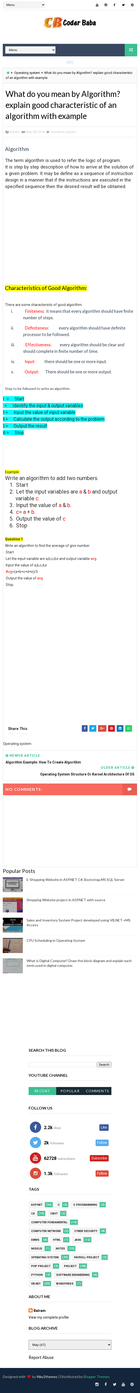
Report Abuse (41, 1357)
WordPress (65, 1283)
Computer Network (46, 1231)
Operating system (27, 73)
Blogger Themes (97, 1376)
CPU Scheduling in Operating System (56, 940)
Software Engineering (73, 1275)
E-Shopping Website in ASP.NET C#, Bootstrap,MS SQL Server (75, 879)
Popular (70, 1091)
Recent (42, 1091)
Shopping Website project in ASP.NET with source (66, 900)
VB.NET (36, 1283)
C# (33, 1213)
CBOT (54, 1213)
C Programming (85, 1204)
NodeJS (36, 1248)
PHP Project (40, 1266)
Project (70, 1266)
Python (37, 1275)
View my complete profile (49, 1317)
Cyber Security (85, 1231)
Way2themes (47, 1376)
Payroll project (86, 1257)
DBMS (35, 1240)
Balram (40, 1311)
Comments (97, 1091)
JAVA (77, 1240)
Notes (60, 1248)
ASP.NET (36, 1204)
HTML (57, 1240)
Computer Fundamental (49, 1222)
